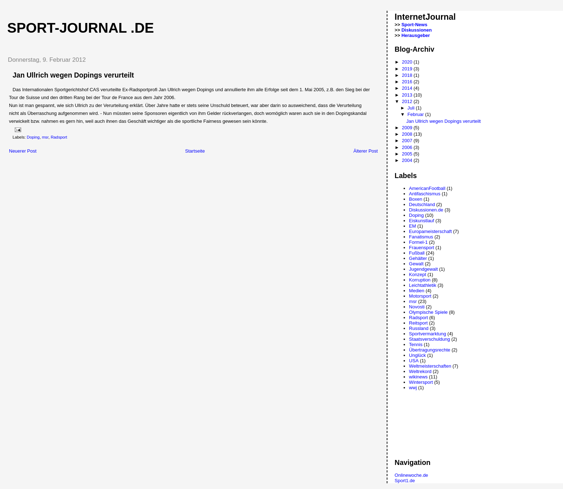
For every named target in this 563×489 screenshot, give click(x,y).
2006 (408, 147)
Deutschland (422, 204)
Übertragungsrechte (429, 350)
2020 (408, 62)
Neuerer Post (23, 151)
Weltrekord (420, 371)
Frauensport (421, 247)
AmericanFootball (427, 188)
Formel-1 (418, 242)
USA (414, 360)
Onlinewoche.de (411, 475)
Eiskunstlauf (421, 220)
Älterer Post (365, 151)
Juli (412, 108)
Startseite (195, 151)
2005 (408, 154)
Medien (416, 290)
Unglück (417, 355)
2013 (408, 95)
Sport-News (414, 24)
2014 (408, 88)
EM (412, 226)
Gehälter (418, 258)
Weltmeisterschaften (430, 366)
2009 (408, 127)
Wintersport (421, 382)
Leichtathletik (422, 285)
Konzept (417, 274)
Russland (418, 328)
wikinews (418, 376)
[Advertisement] (86, 169)
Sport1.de (405, 480)
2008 (408, 134)
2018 (408, 75)
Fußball (416, 253)
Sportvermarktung (427, 333)
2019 (408, 68)
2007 (408, 140)
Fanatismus (421, 236)
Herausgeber (415, 35)
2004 (408, 160)
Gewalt (416, 263)
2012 (408, 101)
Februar (416, 114)
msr (45, 137)
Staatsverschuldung (429, 339)
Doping (33, 137)
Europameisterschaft (430, 231)
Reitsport (418, 323)
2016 (408, 81)
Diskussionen (416, 30)
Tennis (416, 344)
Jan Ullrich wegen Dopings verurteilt (443, 121)
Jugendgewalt (423, 269)
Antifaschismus (424, 193)
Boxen (415, 199)
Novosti (416, 306)
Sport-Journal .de (80, 28)
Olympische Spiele (428, 312)
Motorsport (420, 296)
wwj (413, 387)
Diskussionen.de (426, 210)
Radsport (59, 137)
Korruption (420, 280)
